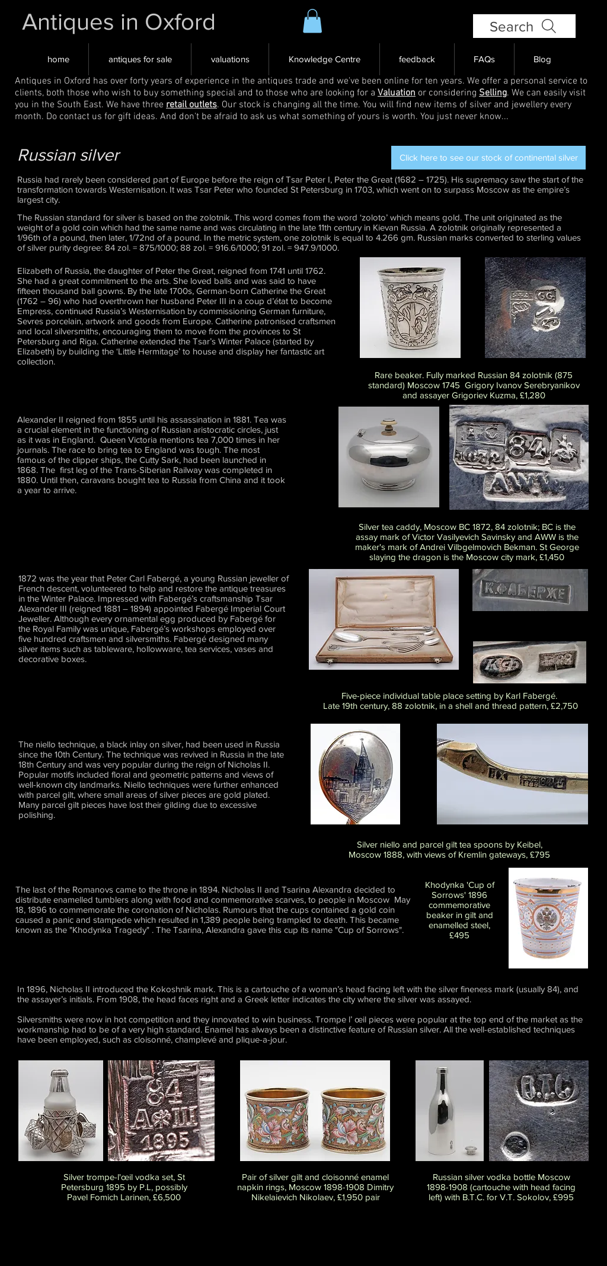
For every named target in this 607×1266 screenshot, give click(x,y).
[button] (312, 21)
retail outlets (191, 105)
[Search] (524, 26)
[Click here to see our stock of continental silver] (488, 158)
